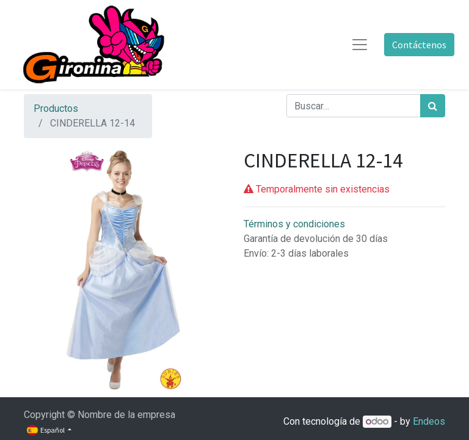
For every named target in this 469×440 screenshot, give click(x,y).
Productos (56, 108)
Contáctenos (419, 44)
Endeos (429, 421)
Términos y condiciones (294, 224)
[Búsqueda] (432, 105)
